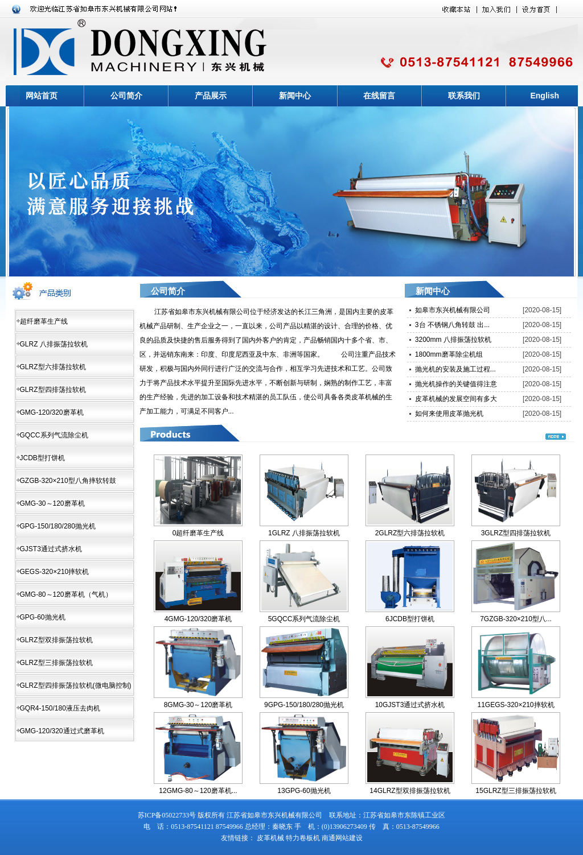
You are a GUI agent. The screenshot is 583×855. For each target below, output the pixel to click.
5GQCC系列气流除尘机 (304, 619)
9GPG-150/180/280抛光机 (304, 705)
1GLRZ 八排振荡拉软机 (304, 533)
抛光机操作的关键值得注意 (456, 384)
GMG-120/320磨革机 (52, 412)
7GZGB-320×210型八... (516, 619)
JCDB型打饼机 (42, 458)
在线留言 (379, 95)
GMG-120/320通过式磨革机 (62, 731)
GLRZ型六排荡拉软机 (53, 367)
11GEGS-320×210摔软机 (515, 705)
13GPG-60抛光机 (303, 791)
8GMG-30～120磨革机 (198, 705)
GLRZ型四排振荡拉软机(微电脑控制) (76, 685)
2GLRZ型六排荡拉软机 (410, 533)
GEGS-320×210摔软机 (54, 572)
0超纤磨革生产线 (198, 533)
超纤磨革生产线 (44, 321)
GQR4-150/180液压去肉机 (60, 708)
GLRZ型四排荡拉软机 (53, 390)
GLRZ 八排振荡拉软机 (54, 344)
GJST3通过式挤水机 (51, 549)
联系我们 (464, 95)
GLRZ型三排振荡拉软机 (56, 663)
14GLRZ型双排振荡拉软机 (409, 791)
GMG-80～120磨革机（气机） (66, 594)
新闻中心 (295, 95)
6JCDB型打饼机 (409, 619)
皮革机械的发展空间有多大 (456, 399)
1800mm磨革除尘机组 (449, 354)
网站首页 (42, 95)
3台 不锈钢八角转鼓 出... (452, 325)
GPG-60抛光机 (42, 617)
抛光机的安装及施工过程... (455, 369)
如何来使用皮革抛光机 (449, 414)
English (544, 95)
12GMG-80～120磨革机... (198, 791)
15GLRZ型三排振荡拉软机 (515, 791)
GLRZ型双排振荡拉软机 (56, 640)
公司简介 (126, 95)
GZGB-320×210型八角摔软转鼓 (68, 481)
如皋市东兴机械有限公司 (452, 310)
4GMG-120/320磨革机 (198, 619)
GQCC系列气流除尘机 (54, 435)
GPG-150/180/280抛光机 (58, 526)
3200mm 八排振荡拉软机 (453, 340)
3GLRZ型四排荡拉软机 (516, 533)
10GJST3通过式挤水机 (410, 705)
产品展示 (211, 95)
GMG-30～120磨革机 (52, 503)
